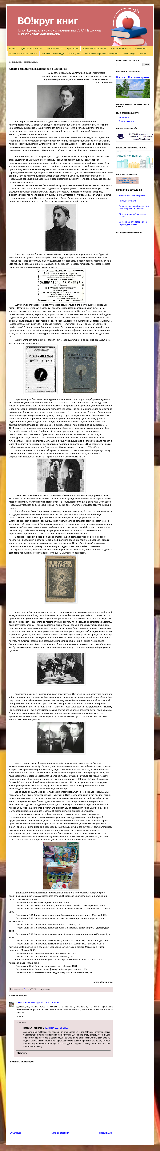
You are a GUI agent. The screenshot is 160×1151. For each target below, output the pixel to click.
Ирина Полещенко (25, 1002)
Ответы (22, 1022)
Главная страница (60, 1133)
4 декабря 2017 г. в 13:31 (47, 1002)
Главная (13, 48)
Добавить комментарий (22, 1062)
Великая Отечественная (94, 48)
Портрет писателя (54, 48)
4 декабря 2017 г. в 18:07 (56, 1028)
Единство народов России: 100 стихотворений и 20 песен (134, 207)
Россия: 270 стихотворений (132, 77)
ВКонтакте (124, 118)
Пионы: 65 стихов (127, 201)
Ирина (26, 989)
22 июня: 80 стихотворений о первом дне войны (133, 223)
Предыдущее (105, 1133)
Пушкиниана (141, 48)
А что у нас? (75, 53)
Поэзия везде (128, 53)
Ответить (20, 1016)
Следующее (15, 1133)
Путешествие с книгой (120, 48)
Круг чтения (73, 48)
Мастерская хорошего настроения (101, 53)
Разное (142, 53)
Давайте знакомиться (31, 48)
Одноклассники (126, 121)
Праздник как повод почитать (23, 53)
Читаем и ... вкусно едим (53, 53)
